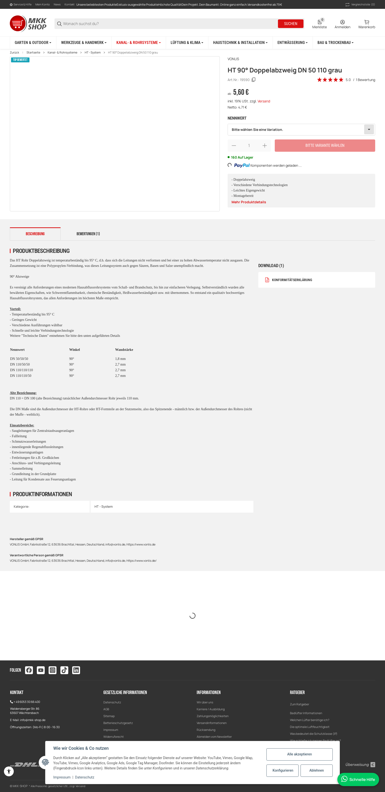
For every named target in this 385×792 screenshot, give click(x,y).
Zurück (14, 52)
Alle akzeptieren (299, 754)
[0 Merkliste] (319, 23)
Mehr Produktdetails (249, 202)
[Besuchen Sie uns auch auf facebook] (29, 670)
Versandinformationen (212, 723)
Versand (264, 101)
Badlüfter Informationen (306, 713)
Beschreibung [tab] (35, 234)
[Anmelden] (342, 23)
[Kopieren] (254, 80)
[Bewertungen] (330, 79)
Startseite (33, 52)
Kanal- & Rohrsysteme (62, 52)
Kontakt (69, 4)
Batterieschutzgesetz (118, 723)
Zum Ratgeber (299, 704)
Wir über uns (205, 702)
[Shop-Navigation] (20, 5)
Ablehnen (316, 770)
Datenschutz (112, 702)
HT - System (93, 52)
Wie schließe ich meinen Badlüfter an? (315, 740)
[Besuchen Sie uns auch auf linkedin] (76, 670)
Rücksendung (206, 730)
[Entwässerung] (293, 43)
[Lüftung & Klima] (187, 43)
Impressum (110, 730)
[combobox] (301, 130)
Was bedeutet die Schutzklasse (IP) (313, 734)
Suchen (290, 23)
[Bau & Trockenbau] (335, 43)
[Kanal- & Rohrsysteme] (138, 43)
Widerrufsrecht (113, 737)
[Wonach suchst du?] (170, 23)
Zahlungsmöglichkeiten (213, 716)
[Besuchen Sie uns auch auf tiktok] (64, 670)
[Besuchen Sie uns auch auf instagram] (52, 670)
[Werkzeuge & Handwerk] (83, 43)
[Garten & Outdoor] (33, 43)
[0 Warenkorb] (366, 23)
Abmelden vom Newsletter (214, 737)
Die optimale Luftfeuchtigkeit (310, 727)
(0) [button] (359, 5)
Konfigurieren (283, 770)
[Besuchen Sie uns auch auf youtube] (41, 670)
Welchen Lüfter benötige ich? (309, 720)
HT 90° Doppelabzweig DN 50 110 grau (133, 52)
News (57, 4)
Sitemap (109, 716)
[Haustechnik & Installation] (240, 43)
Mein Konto (42, 4)
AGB (106, 709)
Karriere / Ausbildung (211, 709)
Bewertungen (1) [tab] (88, 234)
